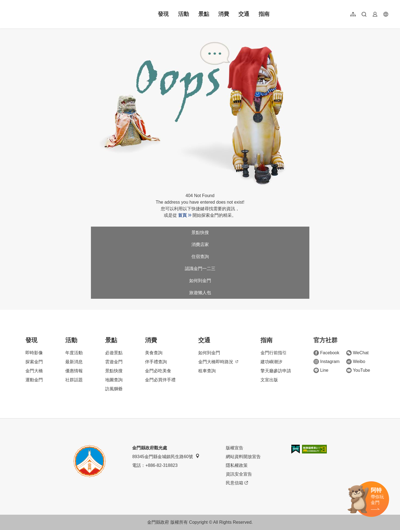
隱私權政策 (237, 465)
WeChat (357, 353)
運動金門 (34, 379)
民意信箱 (237, 483)
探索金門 (34, 361)
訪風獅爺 (114, 388)
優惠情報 (74, 370)
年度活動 (74, 352)
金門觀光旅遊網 (44, 14)
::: (11, 3)
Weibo (355, 361)
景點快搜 (200, 232)
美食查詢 (153, 352)
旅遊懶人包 (200, 292)
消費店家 (200, 244)
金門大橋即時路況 (218, 361)
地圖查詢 (114, 379)
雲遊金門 (114, 361)
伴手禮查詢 (156, 361)
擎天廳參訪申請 (275, 370)
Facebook (326, 353)
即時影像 (34, 352)
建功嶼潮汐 (271, 361)
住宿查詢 (200, 256)
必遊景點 (114, 352)
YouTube (358, 370)
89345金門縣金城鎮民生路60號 (165, 456)
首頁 (182, 215)
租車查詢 (207, 370)
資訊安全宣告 (239, 474)
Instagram (326, 361)
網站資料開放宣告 (243, 456)
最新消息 (74, 361)
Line (320, 370)
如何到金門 (200, 280)
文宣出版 (269, 379)
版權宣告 (234, 448)
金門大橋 (34, 370)
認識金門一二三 (200, 268)
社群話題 (74, 379)
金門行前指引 (273, 352)
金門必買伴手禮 (160, 379)
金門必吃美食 (158, 370)
